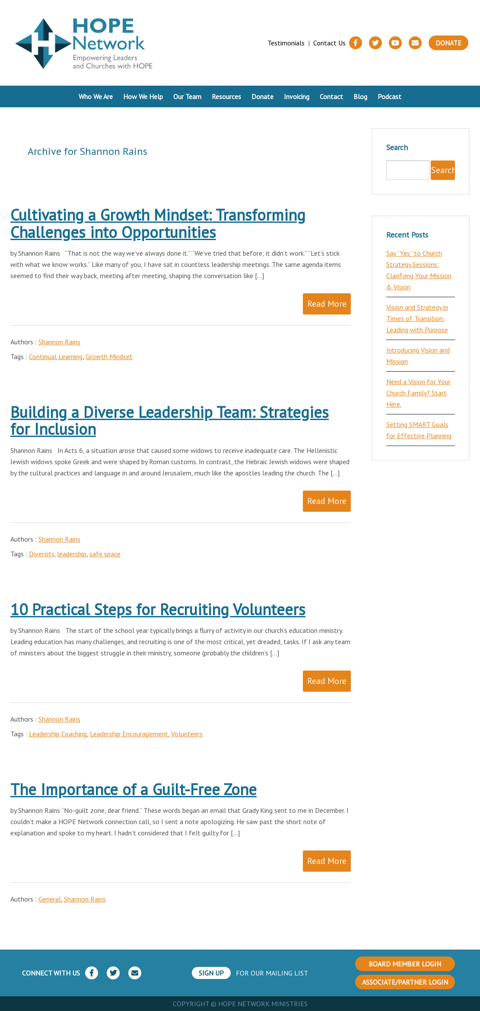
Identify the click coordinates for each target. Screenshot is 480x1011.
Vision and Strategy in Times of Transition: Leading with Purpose (417, 318)
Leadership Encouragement (129, 733)
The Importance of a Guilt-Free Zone (133, 789)
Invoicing (296, 96)
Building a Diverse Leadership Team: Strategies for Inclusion (169, 421)
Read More (326, 303)
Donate (448, 43)
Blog (360, 96)
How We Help (143, 96)
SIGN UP (211, 973)
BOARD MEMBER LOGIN (405, 964)
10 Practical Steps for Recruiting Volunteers (157, 609)
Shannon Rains (59, 341)
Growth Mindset (109, 356)
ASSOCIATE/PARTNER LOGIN (405, 982)
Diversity (41, 553)
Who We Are (96, 96)
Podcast (389, 96)
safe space (105, 553)
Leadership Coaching (58, 733)
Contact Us (329, 43)
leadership (71, 553)
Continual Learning (56, 356)
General (49, 899)
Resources (226, 96)
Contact (331, 96)
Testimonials (286, 43)
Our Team (187, 96)
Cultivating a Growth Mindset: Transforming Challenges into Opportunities (157, 223)
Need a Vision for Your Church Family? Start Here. (418, 392)
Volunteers (187, 733)
